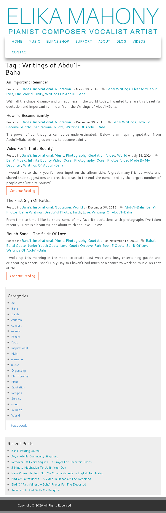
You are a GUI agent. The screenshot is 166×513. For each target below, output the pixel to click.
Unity (39, 93)
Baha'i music (16, 160)
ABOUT (104, 41)
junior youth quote (43, 245)
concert (16, 325)
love (86, 212)
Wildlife (16, 410)
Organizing (18, 370)
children (16, 320)
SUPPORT (83, 41)
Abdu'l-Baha (134, 207)
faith (77, 212)
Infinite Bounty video (45, 160)
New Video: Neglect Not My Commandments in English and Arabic (57, 473)
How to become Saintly (27, 115)
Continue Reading (22, 190)
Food (14, 342)
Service (16, 398)
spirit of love (137, 245)
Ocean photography (79, 160)
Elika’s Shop (57, 41)
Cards (15, 314)
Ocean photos (107, 160)
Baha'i (26, 88)
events (16, 331)
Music (34, 41)
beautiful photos (58, 212)
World (122, 155)
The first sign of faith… (28, 200)
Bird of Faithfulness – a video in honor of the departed (51, 479)
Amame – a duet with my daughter (36, 490)
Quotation (63, 88)
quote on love (81, 245)
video (110, 155)
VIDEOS (138, 41)
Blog (121, 41)
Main (14, 353)
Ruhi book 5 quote (109, 245)
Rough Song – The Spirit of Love (36, 233)
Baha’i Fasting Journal (25, 451)
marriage (17, 359)
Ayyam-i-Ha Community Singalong (34, 456)
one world (24, 93)
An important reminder (27, 82)
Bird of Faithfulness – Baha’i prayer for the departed (48, 484)
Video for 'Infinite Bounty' (29, 148)
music (59, 155)
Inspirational (43, 88)
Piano (15, 382)
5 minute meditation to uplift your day (38, 467)
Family (15, 337)
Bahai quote (16, 245)
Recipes (16, 393)
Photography (76, 155)
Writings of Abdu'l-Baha (65, 93)
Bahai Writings (118, 88)
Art (13, 303)
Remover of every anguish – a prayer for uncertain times (51, 462)
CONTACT (20, 52)
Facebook (19, 425)
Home (17, 41)
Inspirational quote (48, 126)
